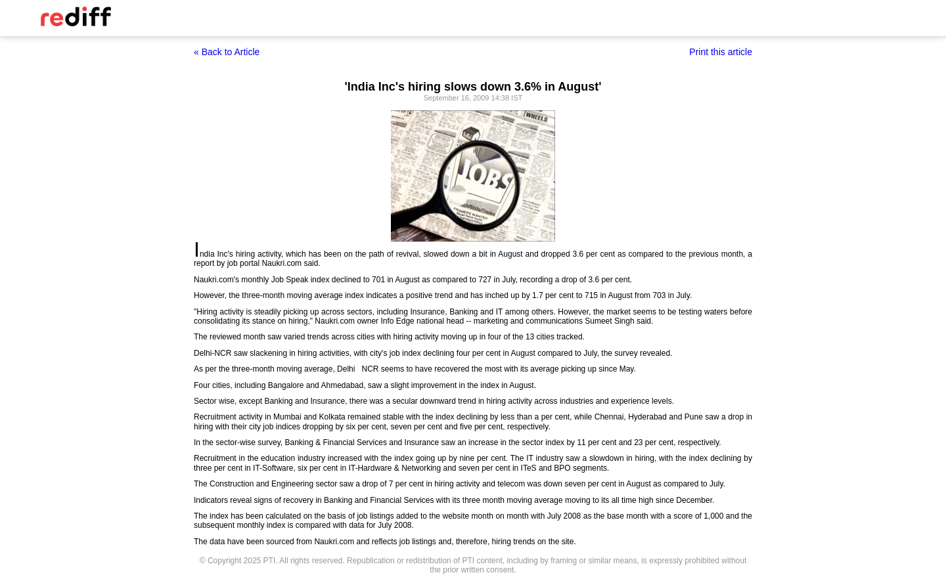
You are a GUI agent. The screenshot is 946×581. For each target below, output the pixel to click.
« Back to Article (226, 52)
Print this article (720, 52)
